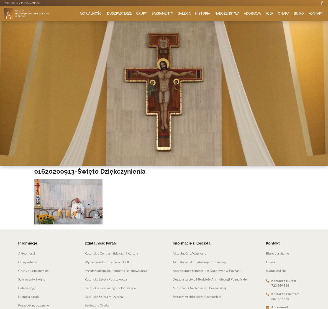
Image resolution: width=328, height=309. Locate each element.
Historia (202, 13)
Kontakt (315, 13)
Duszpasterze (119, 13)
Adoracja (252, 13)
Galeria (184, 13)
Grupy (141, 13)
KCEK (269, 13)
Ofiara (283, 13)
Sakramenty (162, 13)
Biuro (299, 13)
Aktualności (91, 13)
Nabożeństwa (227, 13)
